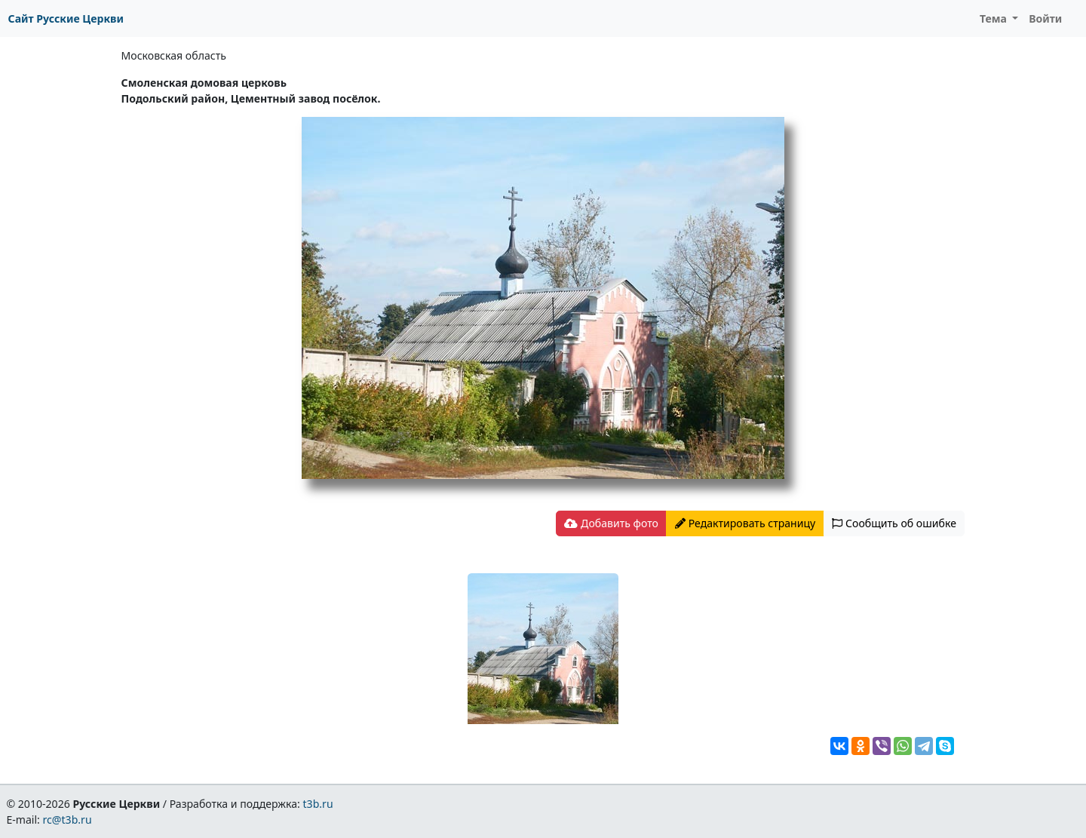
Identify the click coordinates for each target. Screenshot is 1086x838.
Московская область (173, 55)
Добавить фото (611, 523)
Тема (995, 18)
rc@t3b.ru (67, 819)
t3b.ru (318, 804)
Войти (1045, 18)
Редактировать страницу (745, 523)
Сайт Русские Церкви (66, 18)
